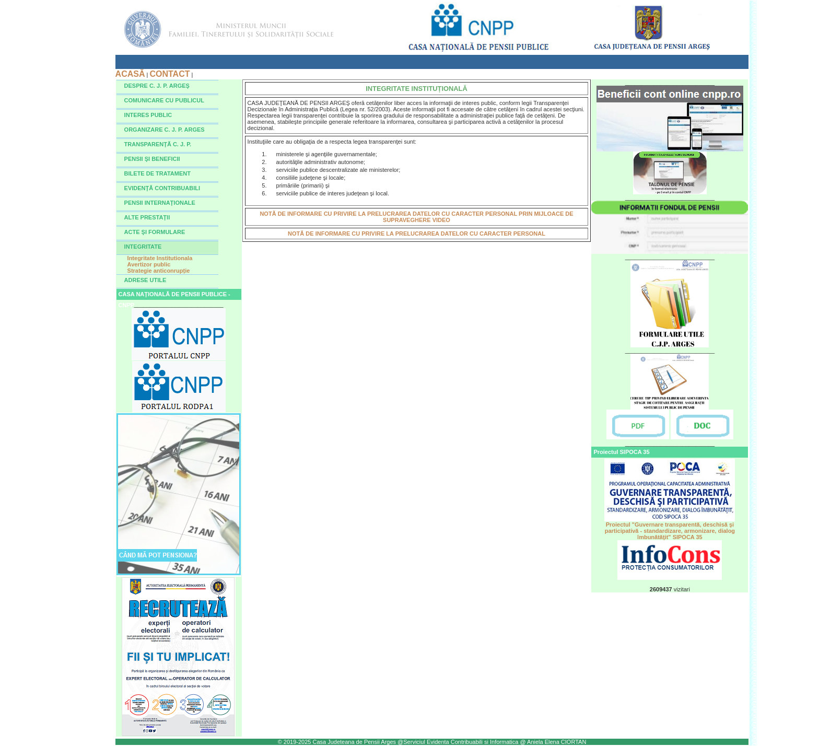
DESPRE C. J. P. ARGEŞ (157, 86)
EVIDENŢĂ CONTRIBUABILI (162, 188)
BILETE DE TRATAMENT (157, 173)
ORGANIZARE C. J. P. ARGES (164, 129)
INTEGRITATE (143, 246)
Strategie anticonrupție (158, 270)
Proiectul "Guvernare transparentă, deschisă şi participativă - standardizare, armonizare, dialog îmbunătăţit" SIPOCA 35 (669, 528)
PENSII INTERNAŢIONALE (159, 203)
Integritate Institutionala (160, 258)
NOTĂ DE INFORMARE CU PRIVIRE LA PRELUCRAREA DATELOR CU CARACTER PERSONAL (416, 233)
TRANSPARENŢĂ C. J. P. (158, 144)
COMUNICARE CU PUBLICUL (164, 100)
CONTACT (169, 73)
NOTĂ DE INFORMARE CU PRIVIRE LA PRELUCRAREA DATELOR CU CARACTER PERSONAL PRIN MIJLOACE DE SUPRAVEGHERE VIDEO (416, 217)
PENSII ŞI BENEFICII (152, 159)
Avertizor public (149, 264)
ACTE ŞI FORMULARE (154, 232)
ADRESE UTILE (145, 280)
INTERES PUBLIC (148, 115)
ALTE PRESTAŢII (147, 217)
